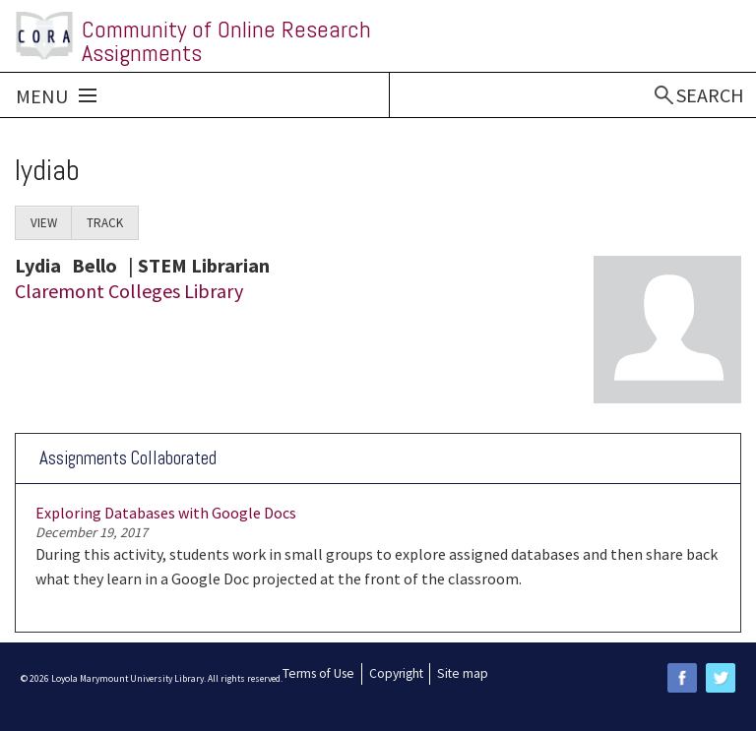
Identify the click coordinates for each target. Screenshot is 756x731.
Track (105, 222)
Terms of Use (318, 673)
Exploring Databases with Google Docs (165, 512)
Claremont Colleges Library (129, 290)
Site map (462, 673)
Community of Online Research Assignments (226, 41)
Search (710, 95)
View (52, 226)
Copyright (396, 673)
